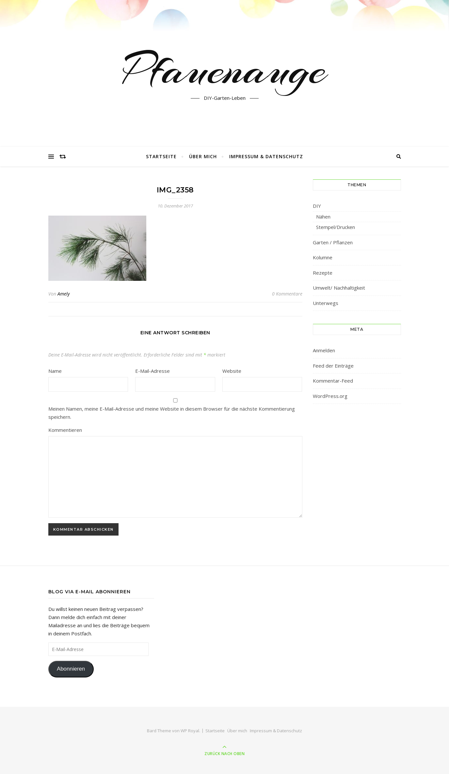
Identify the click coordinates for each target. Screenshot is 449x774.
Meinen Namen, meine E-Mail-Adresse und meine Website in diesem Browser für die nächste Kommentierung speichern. (171, 412)
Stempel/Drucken (335, 227)
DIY (317, 206)
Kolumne (322, 257)
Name (55, 371)
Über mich (203, 156)
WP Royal (190, 731)
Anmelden (324, 350)
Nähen (323, 216)
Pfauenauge (224, 69)
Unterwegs (325, 303)
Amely (63, 294)
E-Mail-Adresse (152, 371)
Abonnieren (71, 669)
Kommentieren (65, 430)
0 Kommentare (287, 294)
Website (231, 371)
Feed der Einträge (333, 365)
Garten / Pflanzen (333, 242)
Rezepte (322, 272)
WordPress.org (330, 396)
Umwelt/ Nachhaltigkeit (339, 287)
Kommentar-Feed (333, 380)
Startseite (161, 156)
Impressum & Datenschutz (266, 156)
